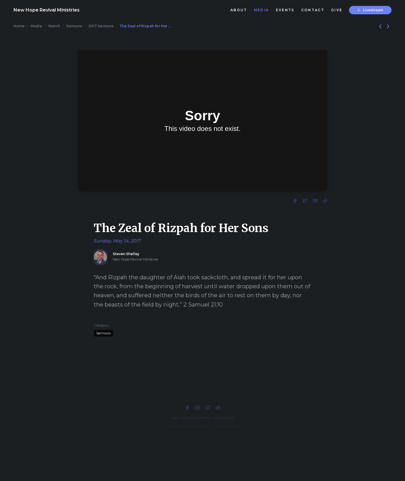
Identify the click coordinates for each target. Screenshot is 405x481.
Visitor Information (197, 418)
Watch (54, 26)
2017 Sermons (101, 26)
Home (19, 26)
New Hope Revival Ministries (47, 10)
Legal (175, 418)
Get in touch (224, 418)
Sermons (74, 26)
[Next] (388, 26)
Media (36, 26)
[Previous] (381, 26)
